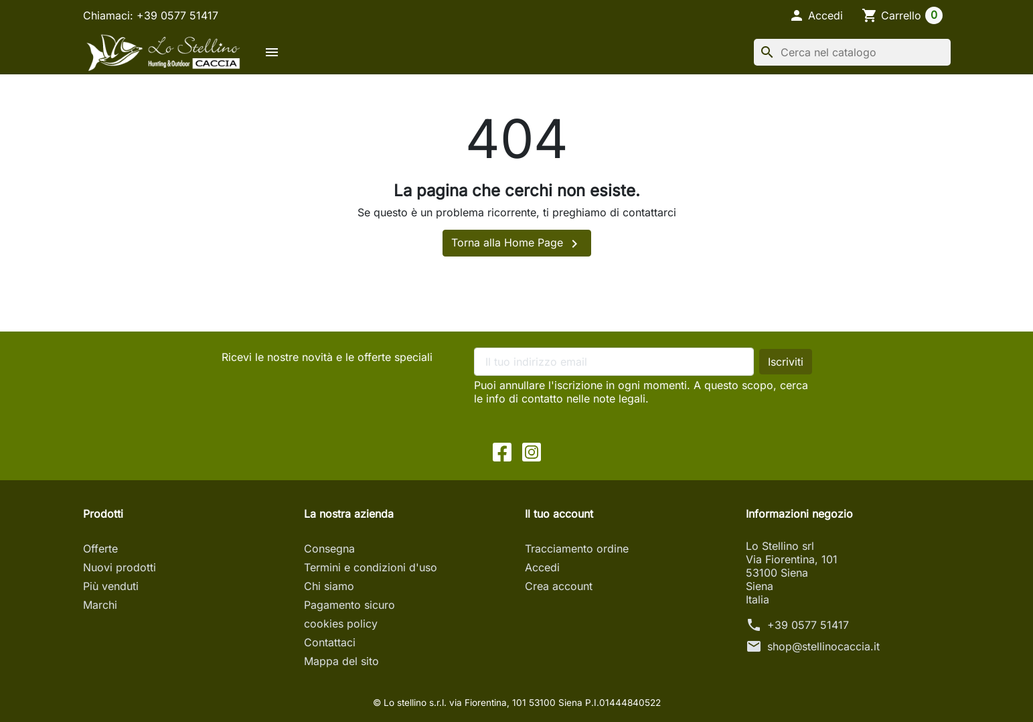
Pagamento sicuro (349, 604)
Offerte (100, 548)
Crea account (558, 586)
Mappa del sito (341, 661)
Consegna (329, 548)
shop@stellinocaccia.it (823, 646)
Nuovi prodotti (119, 567)
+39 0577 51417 (808, 625)
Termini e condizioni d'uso (370, 567)
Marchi (100, 604)
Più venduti (111, 586)
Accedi (542, 567)
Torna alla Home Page (516, 244)
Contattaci (329, 642)
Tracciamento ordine (577, 548)
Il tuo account (559, 513)
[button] (816, 15)
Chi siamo (329, 586)
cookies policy (341, 623)
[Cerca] (852, 52)
